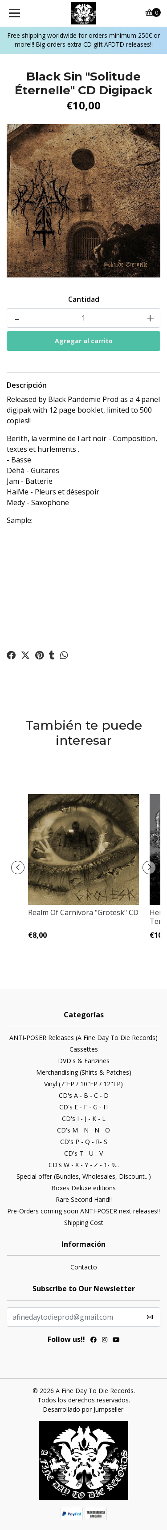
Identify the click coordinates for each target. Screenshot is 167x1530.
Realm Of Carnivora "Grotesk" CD (83, 912)
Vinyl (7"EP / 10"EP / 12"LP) (83, 1084)
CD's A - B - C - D (84, 1095)
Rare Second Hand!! (84, 1199)
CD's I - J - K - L (84, 1118)
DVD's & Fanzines (84, 1060)
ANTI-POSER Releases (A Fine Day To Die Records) (83, 1037)
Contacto (83, 1267)
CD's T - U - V (83, 1153)
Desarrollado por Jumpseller (83, 1409)
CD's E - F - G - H (83, 1107)
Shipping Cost (83, 1222)
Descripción (27, 385)
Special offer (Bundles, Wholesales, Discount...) (83, 1176)
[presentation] (17, 867)
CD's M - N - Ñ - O (83, 1130)
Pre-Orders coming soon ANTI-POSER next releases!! (83, 1211)
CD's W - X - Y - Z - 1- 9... (84, 1165)
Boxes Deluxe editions (83, 1188)
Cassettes (83, 1049)
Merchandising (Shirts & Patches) (83, 1072)
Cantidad (83, 299)
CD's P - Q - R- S (83, 1141)
